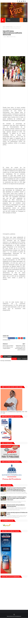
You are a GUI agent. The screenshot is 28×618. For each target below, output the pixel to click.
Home (4, 26)
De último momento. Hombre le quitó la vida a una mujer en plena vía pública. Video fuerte (16, 498)
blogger (14, 358)
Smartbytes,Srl (18, 616)
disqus (19, 358)
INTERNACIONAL (9, 26)
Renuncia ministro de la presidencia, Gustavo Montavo (16, 505)
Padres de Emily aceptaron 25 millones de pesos (17, 513)
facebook (24, 358)
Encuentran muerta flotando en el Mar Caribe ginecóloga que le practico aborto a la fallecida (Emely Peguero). (16, 489)
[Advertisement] (14, 47)
